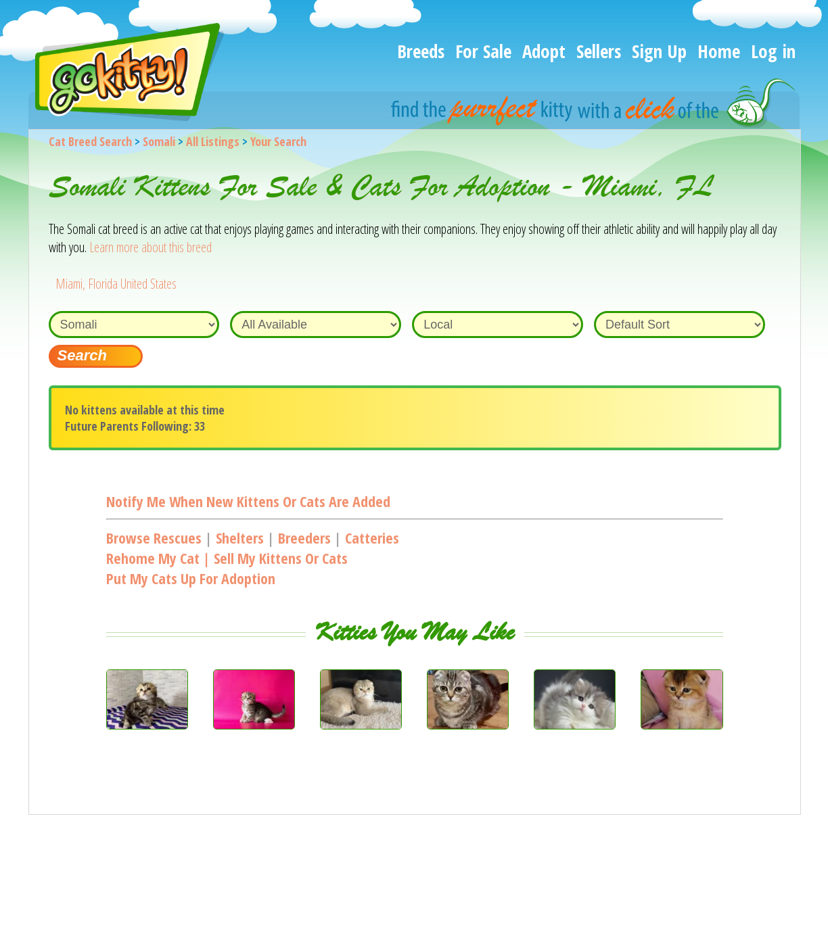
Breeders (304, 537)
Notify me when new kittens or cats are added (248, 501)
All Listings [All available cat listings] (212, 141)
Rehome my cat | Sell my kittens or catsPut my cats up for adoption (227, 568)
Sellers (598, 51)
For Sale (483, 51)
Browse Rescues (154, 537)
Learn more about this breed (150, 247)
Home (718, 51)
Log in (773, 51)
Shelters (240, 537)
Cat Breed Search (90, 141)
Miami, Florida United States (116, 283)
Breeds (420, 51)
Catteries (372, 537)
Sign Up (659, 51)
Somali (159, 141)
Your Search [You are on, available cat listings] (278, 141)
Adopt (544, 51)
